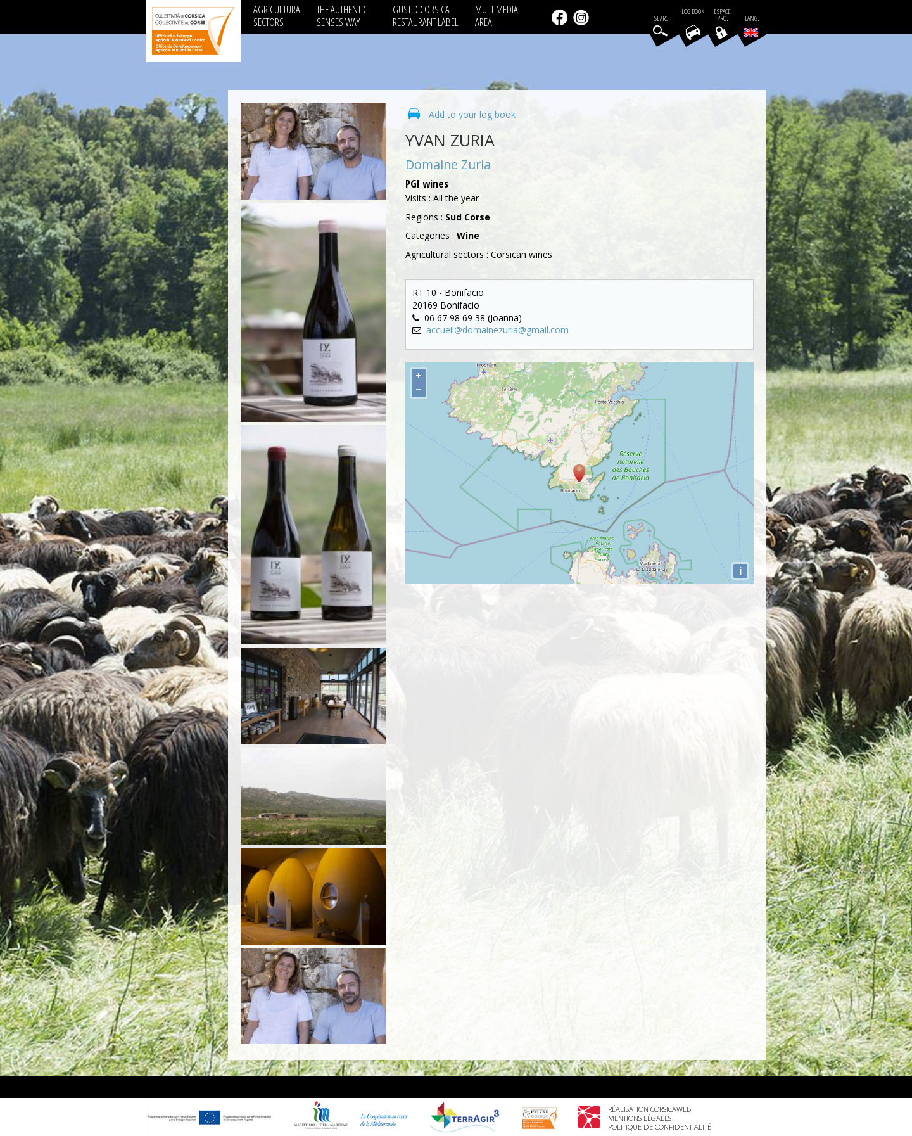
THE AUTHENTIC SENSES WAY (342, 15)
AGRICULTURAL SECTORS (278, 15)
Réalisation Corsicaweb (649, 1109)
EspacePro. (722, 15)
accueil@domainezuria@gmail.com (497, 330)
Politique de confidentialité (659, 1127)
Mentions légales (639, 1118)
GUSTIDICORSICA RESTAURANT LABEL (426, 15)
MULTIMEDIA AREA (496, 15)
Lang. (751, 26)
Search (663, 19)
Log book (692, 12)
